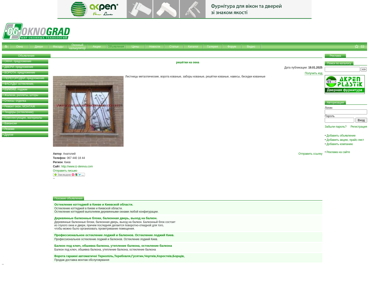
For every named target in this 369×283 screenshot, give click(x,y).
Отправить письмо (65, 170)
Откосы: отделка (15, 100)
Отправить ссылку (310, 153)
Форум (232, 46)
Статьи (174, 46)
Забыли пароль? (336, 126)
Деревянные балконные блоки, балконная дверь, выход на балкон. (105, 218)
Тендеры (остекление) (19, 112)
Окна (19, 46)
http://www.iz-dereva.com (77, 166)
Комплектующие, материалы (23, 117)
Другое (8, 134)
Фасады (58, 46)
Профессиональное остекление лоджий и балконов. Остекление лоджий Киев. (114, 235)
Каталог (193, 46)
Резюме (9, 129)
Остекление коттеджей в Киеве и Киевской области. (93, 204)
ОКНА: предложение (18, 61)
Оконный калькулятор (77, 46)
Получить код (313, 73)
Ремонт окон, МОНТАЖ (19, 106)
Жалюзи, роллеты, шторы (21, 95)
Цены (135, 46)
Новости (154, 46)
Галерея (212, 46)
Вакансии (10, 123)
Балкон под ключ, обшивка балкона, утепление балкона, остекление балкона (113, 245)
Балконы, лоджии (16, 89)
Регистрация (359, 126)
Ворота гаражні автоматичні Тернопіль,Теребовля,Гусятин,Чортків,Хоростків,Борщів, (119, 256)
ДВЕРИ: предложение (18, 67)
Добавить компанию (340, 144)
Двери (39, 46)
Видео (251, 46)
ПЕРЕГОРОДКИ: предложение (24, 78)
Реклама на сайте (338, 152)
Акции (97, 46)
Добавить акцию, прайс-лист (345, 140)
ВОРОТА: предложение (19, 72)
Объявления (116, 46)
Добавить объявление (341, 135)
